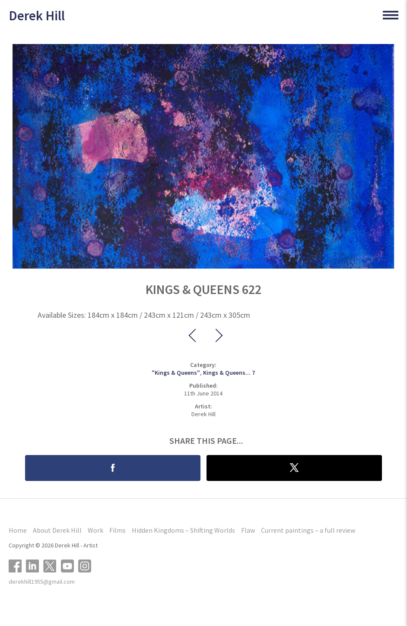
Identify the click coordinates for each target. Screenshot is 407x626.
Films (117, 530)
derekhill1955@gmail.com (42, 581)
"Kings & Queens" (176, 372)
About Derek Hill (57, 530)
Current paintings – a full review (308, 530)
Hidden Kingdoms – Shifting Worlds (183, 530)
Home (18, 530)
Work (95, 530)
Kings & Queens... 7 (229, 372)
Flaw (248, 530)
